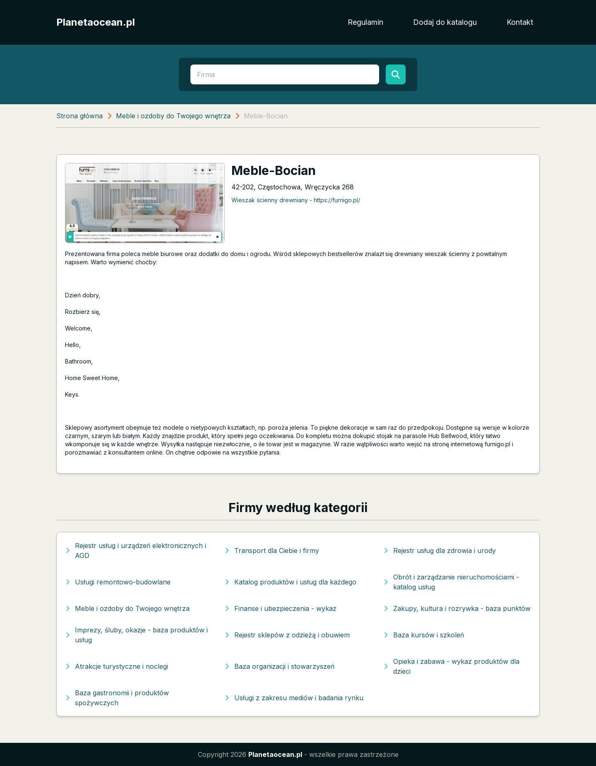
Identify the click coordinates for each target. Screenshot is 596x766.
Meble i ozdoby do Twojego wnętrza (173, 116)
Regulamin (365, 22)
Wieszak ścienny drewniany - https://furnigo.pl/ (295, 199)
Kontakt (520, 22)
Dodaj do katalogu (445, 22)
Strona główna (79, 116)
